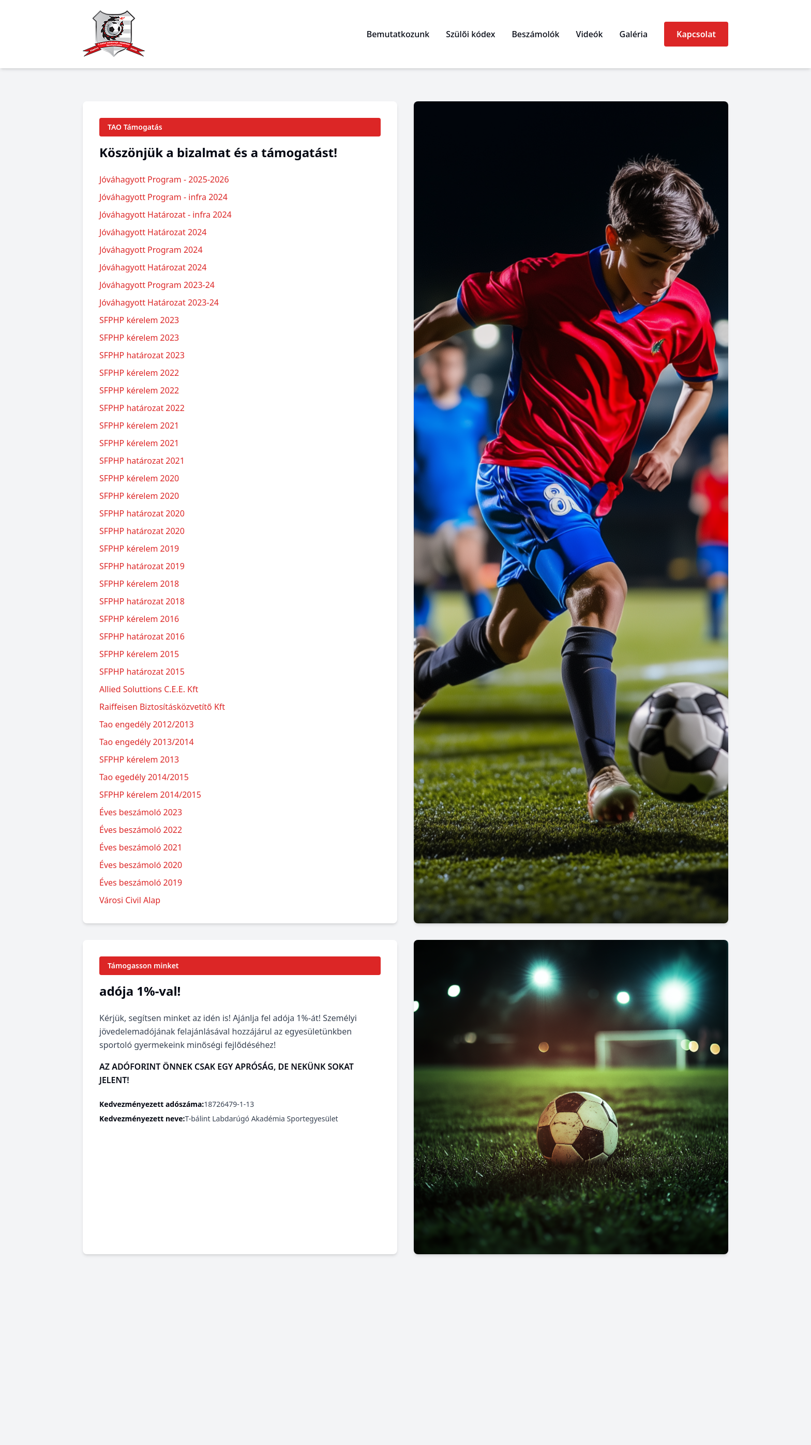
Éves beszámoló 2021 (140, 847)
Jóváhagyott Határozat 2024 (153, 232)
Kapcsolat (696, 34)
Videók (589, 34)
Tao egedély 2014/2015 (144, 777)
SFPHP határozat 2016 (142, 636)
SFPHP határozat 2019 (142, 566)
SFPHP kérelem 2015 (139, 654)
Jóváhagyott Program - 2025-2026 (164, 179)
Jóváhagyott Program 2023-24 (157, 285)
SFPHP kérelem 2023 (139, 320)
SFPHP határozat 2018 (142, 601)
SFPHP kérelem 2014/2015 (150, 794)
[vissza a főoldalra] (114, 34)
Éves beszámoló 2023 (140, 812)
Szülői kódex (470, 34)
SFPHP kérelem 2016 (139, 619)
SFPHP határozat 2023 (142, 355)
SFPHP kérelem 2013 (139, 759)
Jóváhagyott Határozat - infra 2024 (165, 214)
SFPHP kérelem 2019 (139, 548)
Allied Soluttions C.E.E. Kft (148, 689)
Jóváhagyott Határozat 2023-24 (159, 302)
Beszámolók (535, 34)
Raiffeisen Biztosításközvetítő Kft (162, 706)
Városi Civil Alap (129, 900)
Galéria (634, 34)
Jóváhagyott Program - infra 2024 (163, 197)
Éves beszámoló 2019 (140, 882)
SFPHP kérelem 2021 (139, 425)
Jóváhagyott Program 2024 (151, 249)
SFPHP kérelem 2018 (139, 583)
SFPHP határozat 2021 (142, 460)
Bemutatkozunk (398, 34)
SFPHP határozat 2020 (142, 513)
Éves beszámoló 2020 (140, 865)
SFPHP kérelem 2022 (139, 372)
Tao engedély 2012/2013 (146, 724)
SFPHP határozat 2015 (142, 671)
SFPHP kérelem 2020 (139, 478)
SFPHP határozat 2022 (142, 408)
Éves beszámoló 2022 (140, 829)
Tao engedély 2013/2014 (146, 742)
